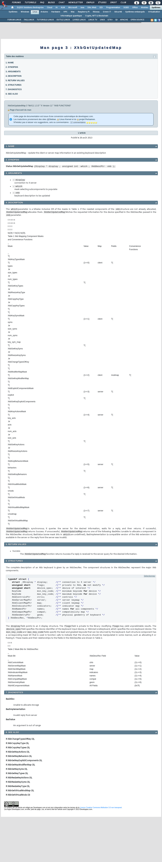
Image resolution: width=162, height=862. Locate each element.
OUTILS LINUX (63, 20)
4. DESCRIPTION (13, 76)
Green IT (107, 12)
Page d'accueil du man (20, 110)
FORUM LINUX (14, 20)
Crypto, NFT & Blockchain (96, 16)
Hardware (55, 12)
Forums (16, 2)
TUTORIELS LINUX (45, 20)
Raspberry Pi (83, 12)
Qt (116, 20)
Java (82, 7)
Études (102, 2)
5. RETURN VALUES (15, 80)
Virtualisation (154, 12)
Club (123, 2)
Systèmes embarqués (135, 12)
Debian (52, 119)
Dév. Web (91, 7)
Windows (25, 12)
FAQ (42, 2)
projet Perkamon (87, 119)
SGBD (126, 7)
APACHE (124, 20)
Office (135, 7)
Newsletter (75, 2)
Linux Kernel (65, 119)
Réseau (96, 12)
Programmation (113, 7)
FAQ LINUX (29, 20)
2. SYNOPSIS (12, 67)
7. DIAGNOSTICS (14, 89)
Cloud (49, 7)
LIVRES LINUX (79, 20)
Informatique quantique (71, 16)
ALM (63, 7)
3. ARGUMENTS (13, 71)
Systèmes (156, 7)
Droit (113, 2)
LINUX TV (92, 20)
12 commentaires (77, 122)
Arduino (44, 12)
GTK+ (110, 20)
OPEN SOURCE (137, 20)
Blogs (51, 2)
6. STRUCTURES (13, 85)
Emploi (90, 2)
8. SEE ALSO (12, 94)
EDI (101, 7)
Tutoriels (30, 2)
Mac (73, 12)
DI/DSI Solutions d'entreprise (30, 7)
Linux (34, 12)
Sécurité (118, 12)
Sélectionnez (149, 576)
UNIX (102, 20)
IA (56, 7)
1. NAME (10, 63)
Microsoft (72, 7)
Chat (61, 2)
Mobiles (144, 7)
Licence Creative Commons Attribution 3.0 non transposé (101, 807)
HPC (65, 12)
